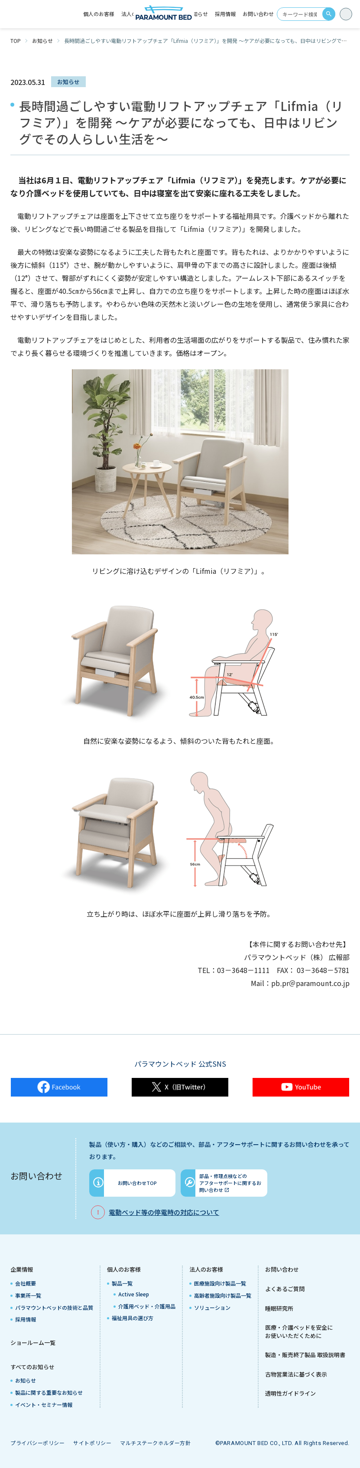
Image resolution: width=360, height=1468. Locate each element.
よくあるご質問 (285, 1289)
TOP (15, 40)
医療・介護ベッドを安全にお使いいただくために (299, 1332)
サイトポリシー (92, 1442)
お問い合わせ (258, 13)
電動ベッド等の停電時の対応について (164, 1212)
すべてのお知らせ (32, 1367)
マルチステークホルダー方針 (155, 1442)
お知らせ (197, 13)
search (328, 13)
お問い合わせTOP (137, 1182)
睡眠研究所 (279, 1308)
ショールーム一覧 (32, 1343)
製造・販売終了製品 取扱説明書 (305, 1355)
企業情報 (21, 1269)
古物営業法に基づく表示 (296, 1374)
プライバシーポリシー (37, 1442)
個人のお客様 (124, 1269)
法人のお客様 (206, 1269)
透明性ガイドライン (290, 1393)
